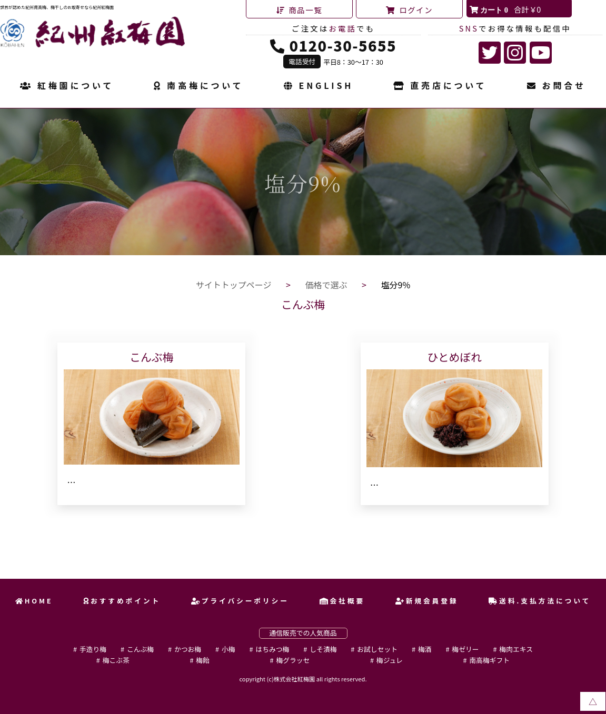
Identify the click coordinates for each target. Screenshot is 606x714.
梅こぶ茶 (116, 660)
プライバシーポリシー (240, 601)
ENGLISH (318, 86)
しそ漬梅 (323, 649)
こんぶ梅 (140, 649)
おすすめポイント (122, 601)
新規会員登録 (427, 601)
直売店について (439, 86)
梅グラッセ (293, 660)
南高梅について (198, 86)
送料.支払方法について (540, 601)
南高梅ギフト (489, 660)
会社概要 (342, 601)
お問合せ (556, 86)
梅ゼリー (465, 649)
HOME (34, 601)
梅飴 (203, 660)
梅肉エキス (516, 649)
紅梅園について (67, 86)
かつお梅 (187, 649)
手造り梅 (93, 649)
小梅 (228, 649)
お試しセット (377, 649)
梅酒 (425, 649)
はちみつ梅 (272, 649)
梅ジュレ (389, 660)
